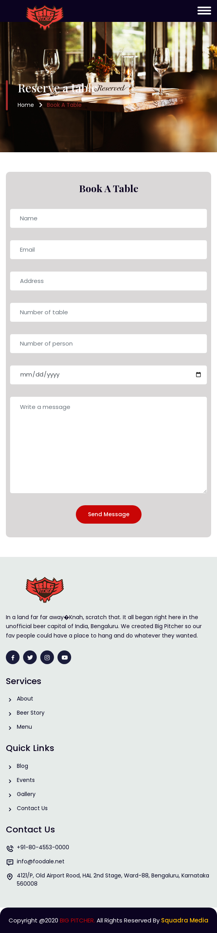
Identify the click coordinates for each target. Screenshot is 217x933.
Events (26, 780)
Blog (22, 766)
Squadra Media (184, 920)
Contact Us (32, 808)
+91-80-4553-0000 (43, 847)
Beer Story (31, 713)
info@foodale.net (41, 861)
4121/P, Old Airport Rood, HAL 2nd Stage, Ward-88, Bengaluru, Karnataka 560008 (113, 880)
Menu (24, 727)
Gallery (26, 794)
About (25, 699)
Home (26, 105)
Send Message (108, 514)
